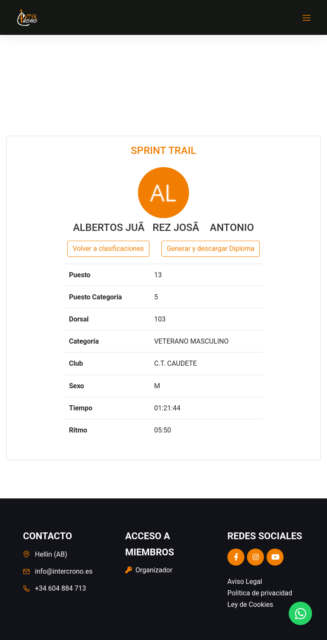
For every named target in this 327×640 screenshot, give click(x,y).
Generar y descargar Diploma (211, 249)
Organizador (148, 570)
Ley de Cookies (250, 604)
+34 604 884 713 (60, 588)
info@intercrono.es (63, 571)
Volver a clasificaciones (108, 249)
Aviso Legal (244, 581)
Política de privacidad (259, 593)
